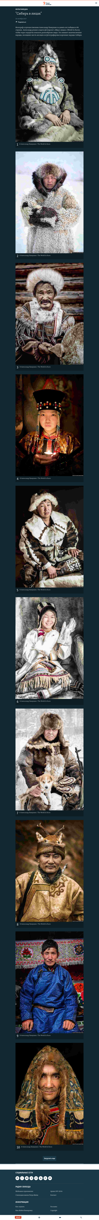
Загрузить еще (49, 1158)
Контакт (53, 1195)
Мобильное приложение (24, 1191)
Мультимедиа (21, 9)
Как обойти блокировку (23, 1210)
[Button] (21, 22)
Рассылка (53, 1207)
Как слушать (19, 1207)
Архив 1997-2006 (56, 1191)
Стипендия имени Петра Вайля (26, 1195)
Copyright (53, 1210)
